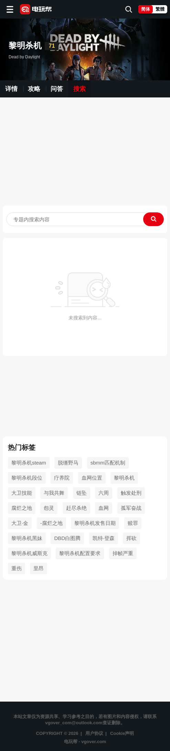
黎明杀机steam (28, 463)
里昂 (38, 568)
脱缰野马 (68, 463)
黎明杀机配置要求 (79, 553)
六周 (103, 493)
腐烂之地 (21, 508)
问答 (57, 88)
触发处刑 (131, 493)
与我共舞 (54, 493)
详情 (11, 88)
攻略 (34, 88)
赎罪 (133, 523)
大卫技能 (21, 493)
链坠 (81, 493)
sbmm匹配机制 (108, 463)
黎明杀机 (124, 478)
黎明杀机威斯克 (29, 553)
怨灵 (49, 508)
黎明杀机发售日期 (95, 523)
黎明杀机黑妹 (26, 538)
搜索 (79, 88)
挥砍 (131, 538)
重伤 (16, 568)
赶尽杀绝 (76, 508)
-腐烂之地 (51, 523)
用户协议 (94, 733)
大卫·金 (19, 523)
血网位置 (92, 478)
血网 (103, 508)
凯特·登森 (104, 538)
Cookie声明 (122, 733)
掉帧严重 (123, 553)
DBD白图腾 (67, 538)
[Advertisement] (85, 154)
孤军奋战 (131, 508)
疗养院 (62, 478)
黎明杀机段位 (26, 478)
